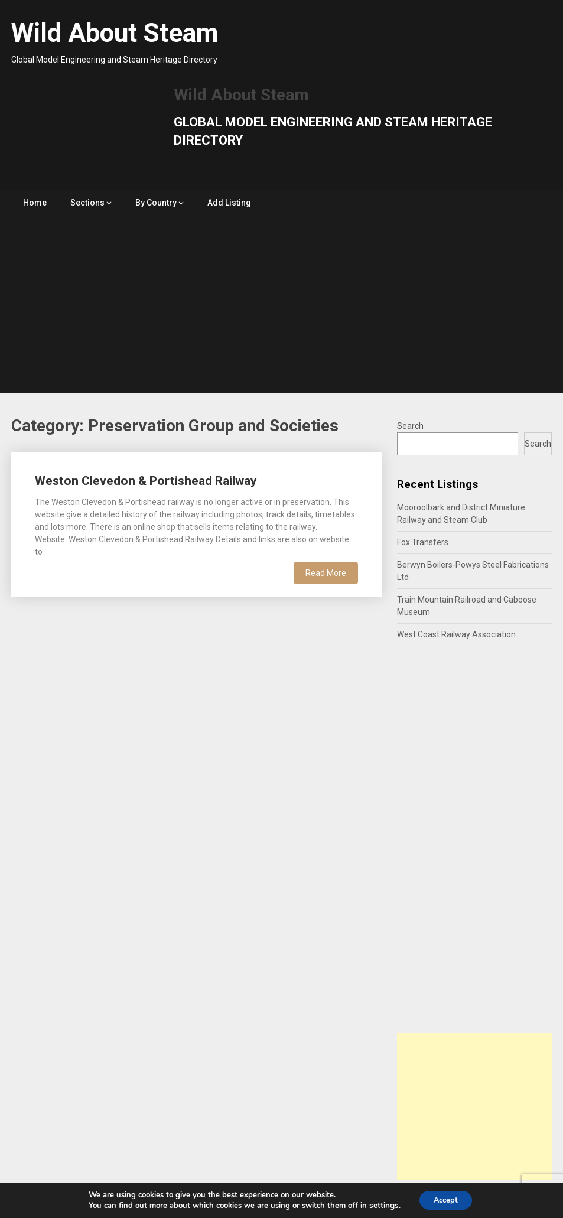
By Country (156, 202)
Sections (87, 202)
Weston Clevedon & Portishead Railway (146, 481)
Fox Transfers (422, 542)
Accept (445, 1199)
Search (410, 426)
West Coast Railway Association (456, 634)
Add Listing (229, 202)
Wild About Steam (115, 33)
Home (35, 202)
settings (379, 1205)
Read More (325, 573)
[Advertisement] (281, 304)
